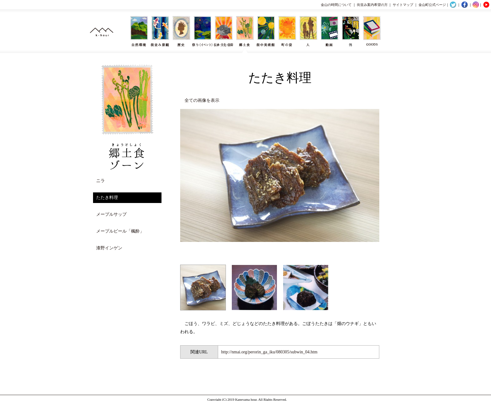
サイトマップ (403, 5)
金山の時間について (336, 5)
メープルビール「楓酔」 (120, 231)
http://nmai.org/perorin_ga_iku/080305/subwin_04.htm (269, 352)
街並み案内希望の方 (372, 5)
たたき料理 (107, 197)
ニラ (100, 180)
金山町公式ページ (432, 5)
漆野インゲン (109, 248)
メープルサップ (111, 214)
